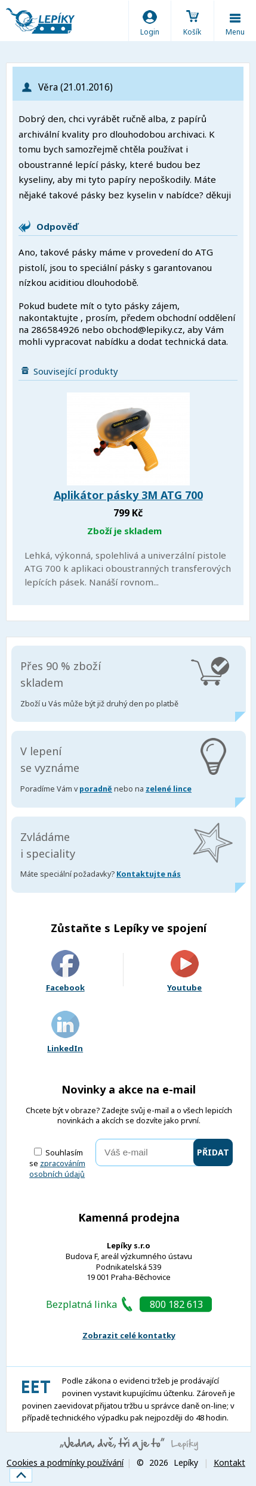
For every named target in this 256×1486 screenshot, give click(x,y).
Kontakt (229, 1462)
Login (149, 32)
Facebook (65, 971)
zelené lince (169, 789)
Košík (192, 32)
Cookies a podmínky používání (65, 1462)
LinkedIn (65, 1032)
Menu (235, 32)
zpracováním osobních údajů (57, 1168)
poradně (95, 789)
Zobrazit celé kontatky (128, 1335)
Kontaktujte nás (148, 874)
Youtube (184, 971)
